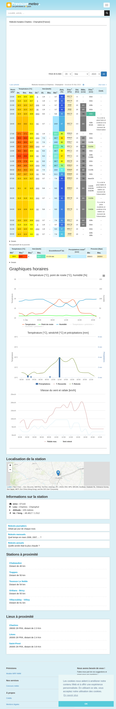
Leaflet (9, 487)
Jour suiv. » (102, 84)
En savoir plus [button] (71, 695)
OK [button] (86, 704)
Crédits (9, 698)
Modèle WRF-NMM (13, 674)
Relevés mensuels (58, 536)
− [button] (10, 470)
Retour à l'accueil (23, 4)
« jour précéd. (14, 84)
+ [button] (10, 465)
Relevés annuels (58, 544)
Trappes (58, 574)
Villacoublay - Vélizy (58, 601)
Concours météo (12, 686)
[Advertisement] (58, 48)
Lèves (58, 636)
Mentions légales (12, 704)
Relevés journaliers (58, 527)
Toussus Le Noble (58, 583)
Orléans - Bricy (58, 592)
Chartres (58, 627)
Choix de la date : (55, 74)
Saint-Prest (58, 645)
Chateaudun (58, 565)
